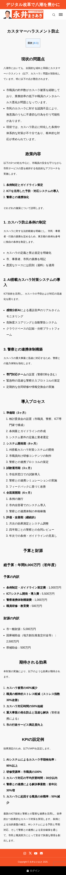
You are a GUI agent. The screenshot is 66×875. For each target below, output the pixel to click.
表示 (35, 43)
